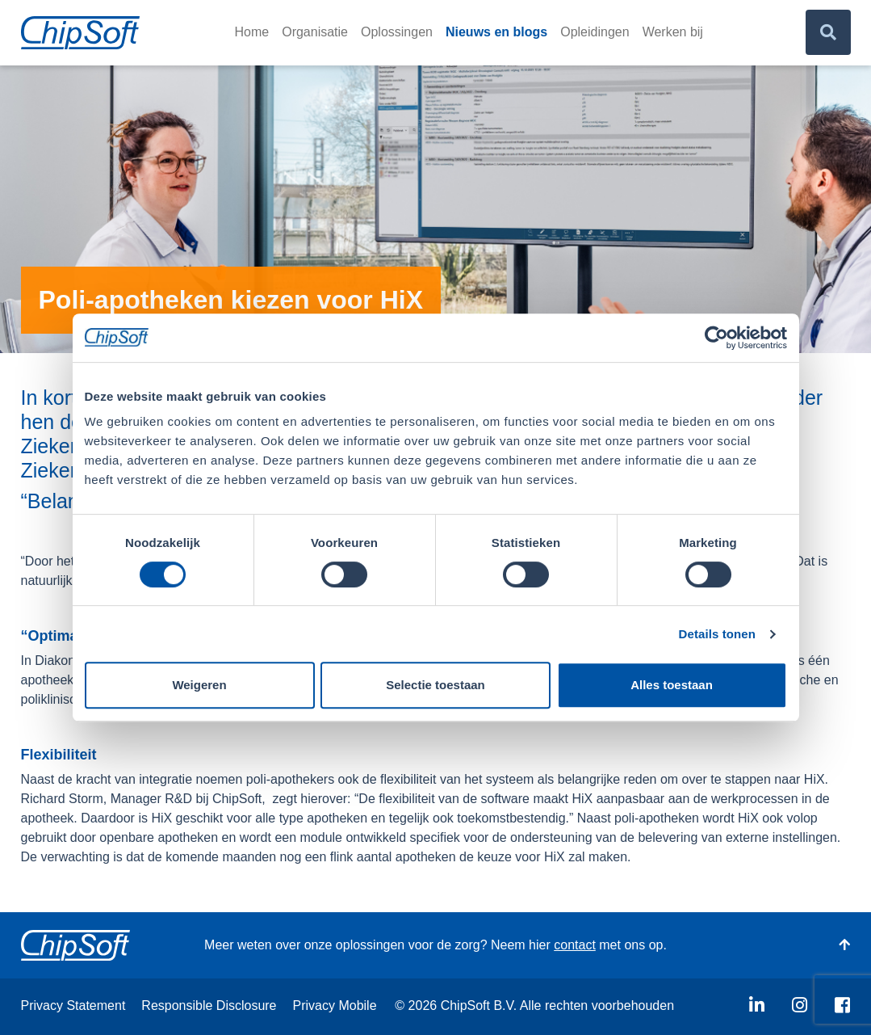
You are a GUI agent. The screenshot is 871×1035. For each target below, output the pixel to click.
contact (575, 945)
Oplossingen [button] (397, 32)
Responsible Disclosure (208, 1005)
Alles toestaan (671, 685)
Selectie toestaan (435, 685)
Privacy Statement (73, 1005)
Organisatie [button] (315, 32)
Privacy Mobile (335, 1005)
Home (252, 32)
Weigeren (199, 685)
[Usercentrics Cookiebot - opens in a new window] (716, 338)
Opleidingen (594, 32)
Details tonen (717, 634)
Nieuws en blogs (496, 32)
